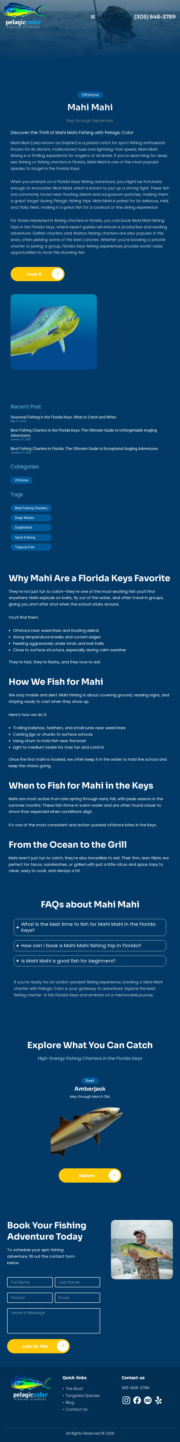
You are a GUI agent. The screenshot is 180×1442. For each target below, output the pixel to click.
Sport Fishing (25, 537)
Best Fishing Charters (31, 508)
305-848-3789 (135, 1387)
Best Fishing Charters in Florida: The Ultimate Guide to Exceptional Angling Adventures (84, 448)
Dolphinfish (23, 527)
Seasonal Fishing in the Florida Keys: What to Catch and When (63, 417)
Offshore (21, 480)
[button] (93, 17)
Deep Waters (24, 518)
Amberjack (90, 1088)
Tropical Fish (25, 547)
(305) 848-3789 (155, 17)
